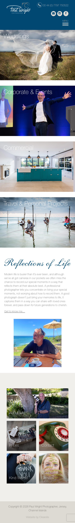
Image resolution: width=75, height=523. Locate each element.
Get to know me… (14, 311)
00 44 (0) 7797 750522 (52, 5)
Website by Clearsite (37, 517)
